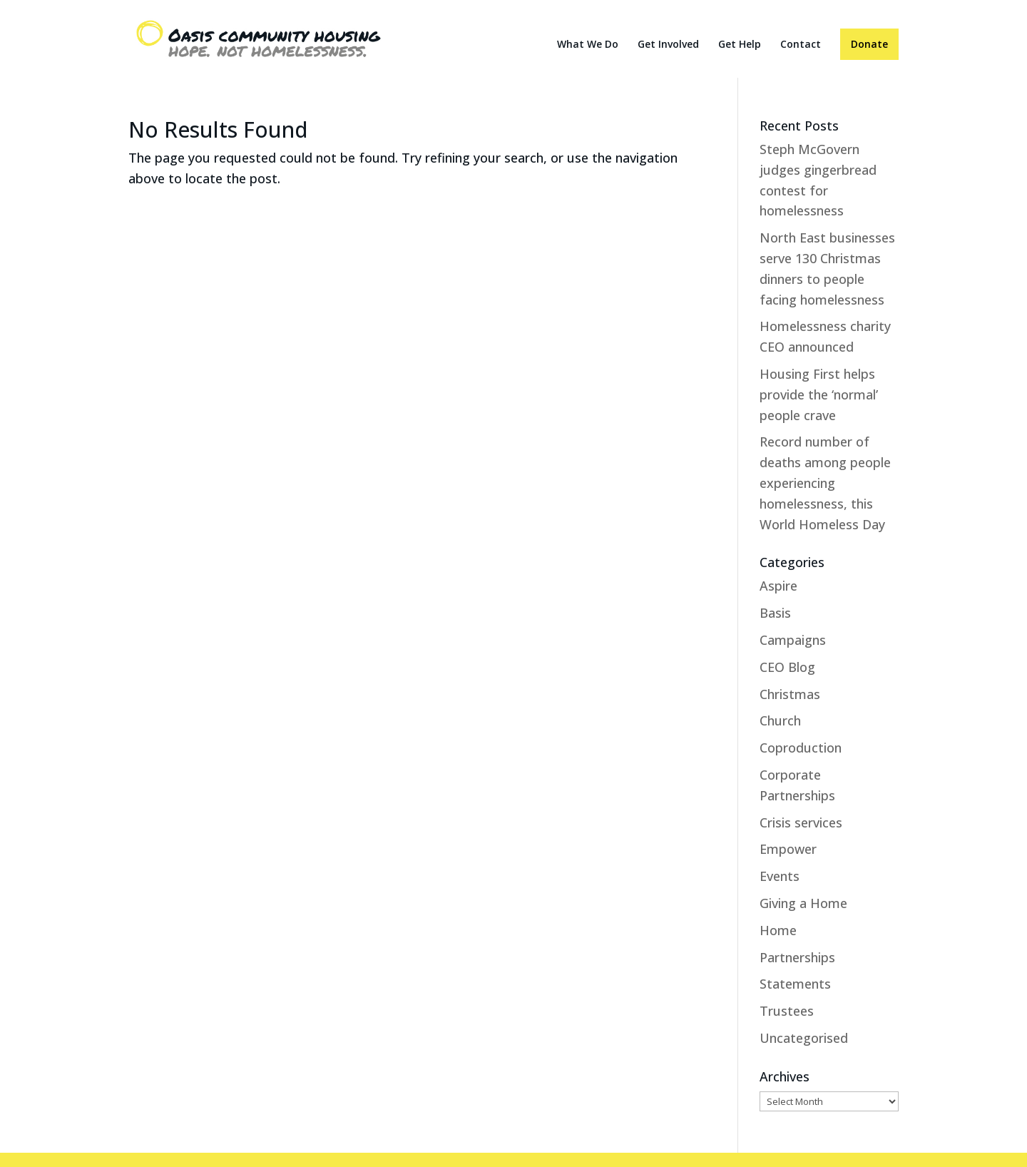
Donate (869, 44)
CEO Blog (787, 667)
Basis (775, 612)
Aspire (778, 585)
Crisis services (801, 822)
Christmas (790, 694)
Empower (788, 848)
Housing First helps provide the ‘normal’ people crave (819, 394)
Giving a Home (803, 903)
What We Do (587, 45)
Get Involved (668, 45)
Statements (795, 983)
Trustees (787, 1010)
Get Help (739, 45)
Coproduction (801, 747)
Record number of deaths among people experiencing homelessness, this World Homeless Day (825, 482)
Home (778, 930)
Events (779, 876)
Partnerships (797, 957)
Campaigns (793, 639)
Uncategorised (804, 1037)
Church (780, 720)
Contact (800, 45)
